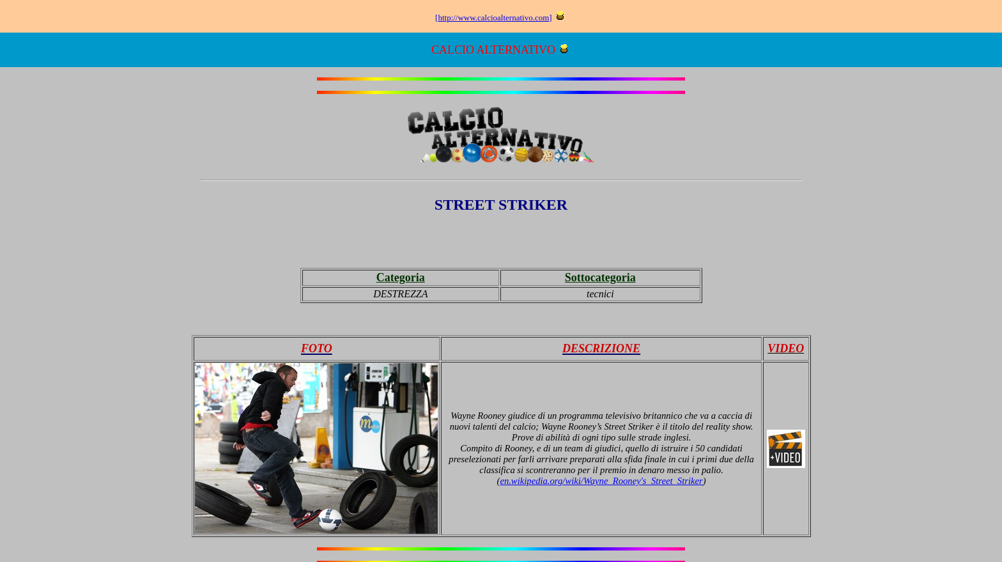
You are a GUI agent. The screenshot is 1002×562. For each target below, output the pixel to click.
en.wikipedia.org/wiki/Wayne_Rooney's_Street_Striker (601, 481)
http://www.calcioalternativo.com (493, 17)
